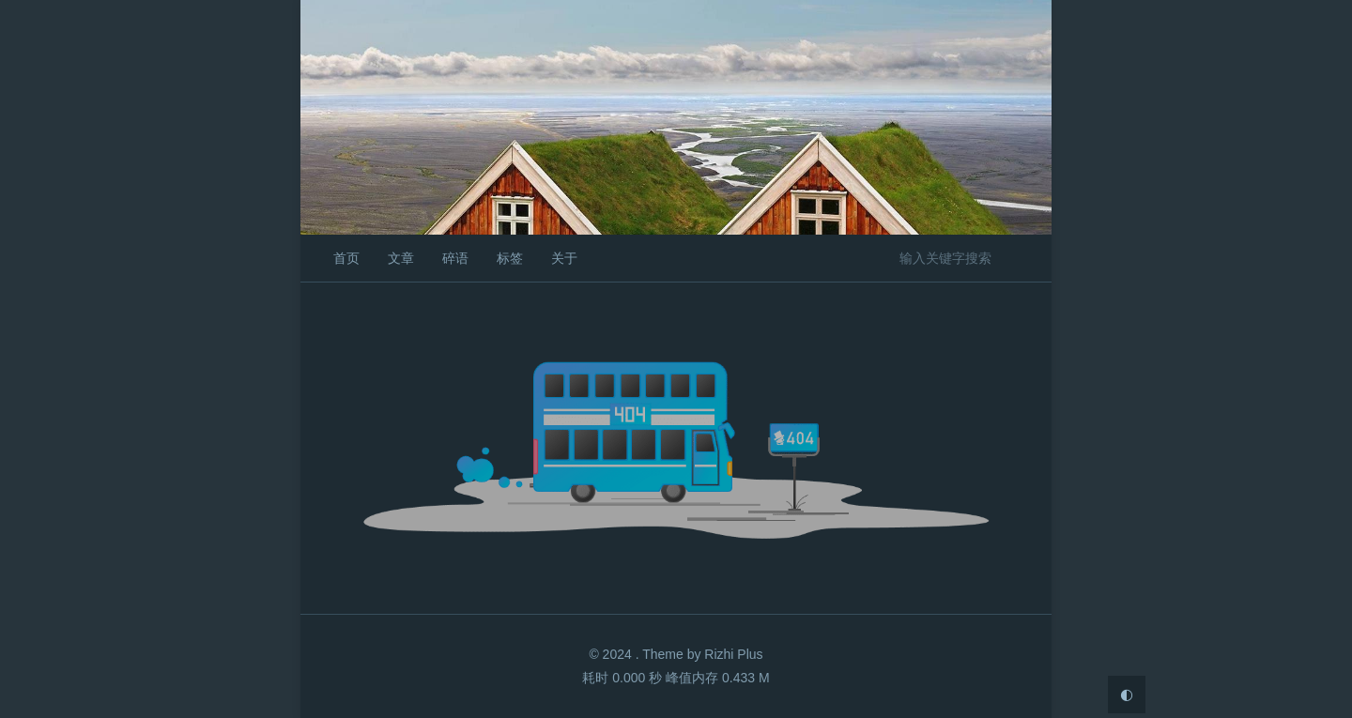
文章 (401, 258)
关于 (564, 258)
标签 (510, 258)
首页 (346, 258)
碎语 (455, 258)
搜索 (1021, 257)
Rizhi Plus (733, 654)
